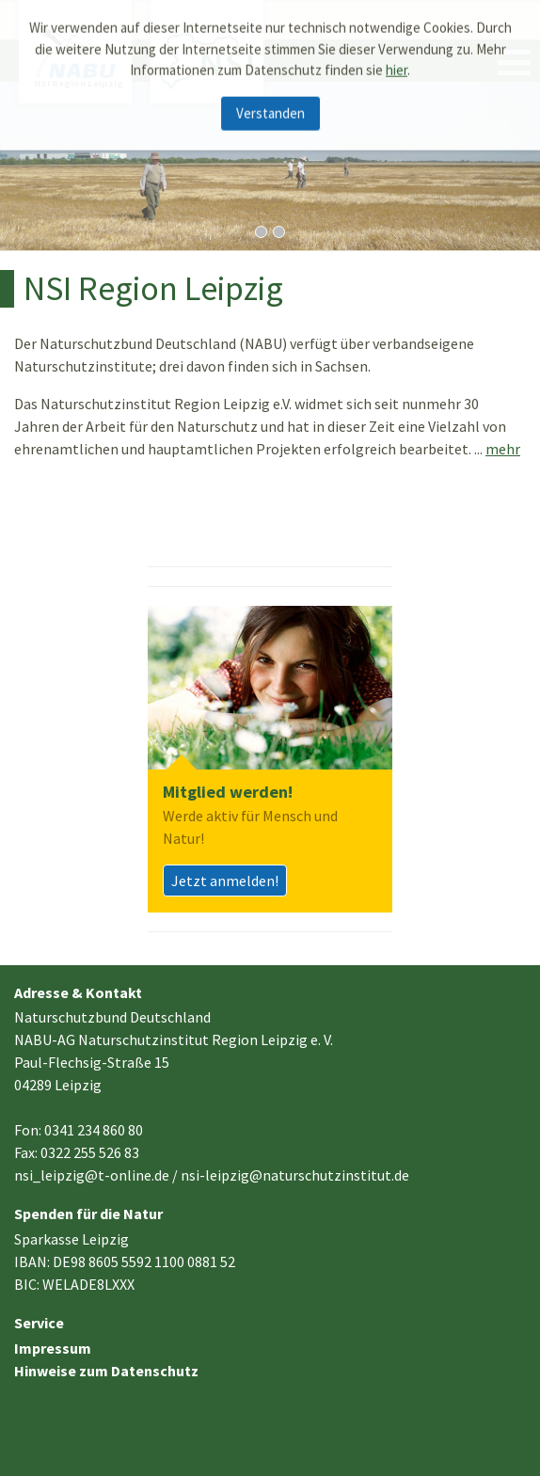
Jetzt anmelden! (224, 880)
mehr (502, 448)
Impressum (52, 1348)
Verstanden (270, 106)
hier (396, 63)
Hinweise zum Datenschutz (106, 1370)
